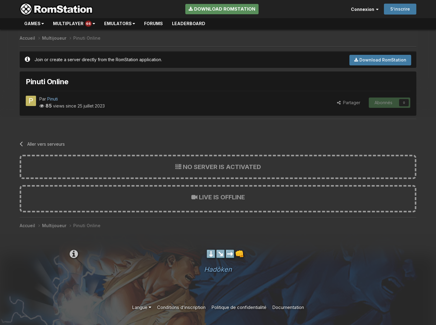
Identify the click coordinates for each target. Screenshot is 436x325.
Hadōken (218, 269)
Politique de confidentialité (238, 307)
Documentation (288, 307)
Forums (153, 23)
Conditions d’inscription (181, 307)
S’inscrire (400, 9)
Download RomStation (222, 9)
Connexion (364, 9)
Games (34, 23)
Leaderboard (188, 23)
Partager (348, 102)
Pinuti (52, 98)
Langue (141, 307)
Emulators (119, 23)
